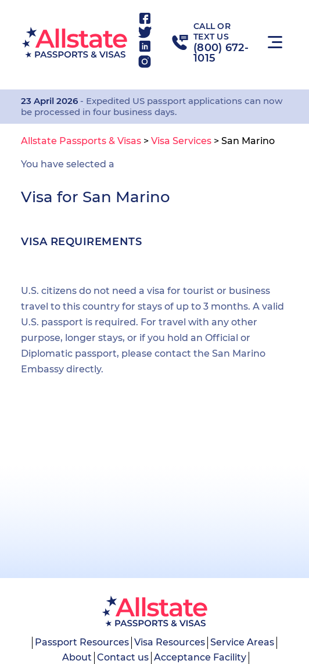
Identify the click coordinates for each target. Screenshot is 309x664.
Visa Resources (169, 642)
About (77, 657)
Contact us (123, 657)
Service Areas (242, 642)
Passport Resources (82, 642)
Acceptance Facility (200, 657)
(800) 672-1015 (221, 52)
